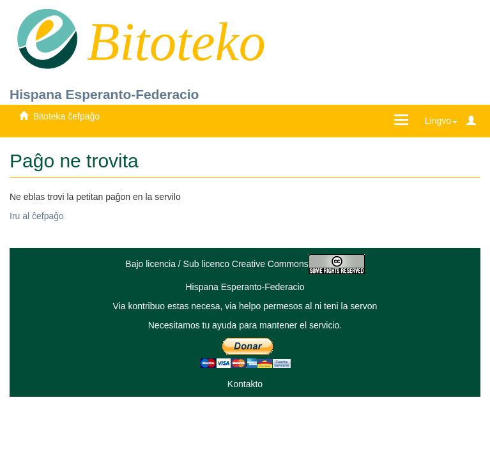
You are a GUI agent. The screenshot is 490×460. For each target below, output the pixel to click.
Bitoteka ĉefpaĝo (66, 116)
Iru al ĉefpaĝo (37, 216)
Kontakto (245, 384)
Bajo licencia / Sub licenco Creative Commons (244, 264)
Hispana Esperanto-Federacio (104, 94)
